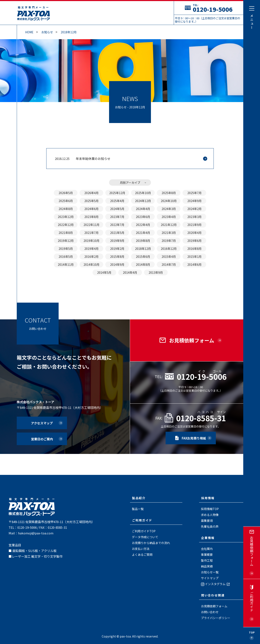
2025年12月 (117, 193)
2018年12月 (69, 32)
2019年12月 (66, 240)
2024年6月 (91, 209)
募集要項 (207, 520)
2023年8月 (91, 217)
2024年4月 (143, 209)
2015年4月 (169, 256)
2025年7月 (194, 193)
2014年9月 (117, 264)
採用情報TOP (210, 509)
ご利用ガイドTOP (144, 531)
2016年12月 (169, 248)
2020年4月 (194, 233)
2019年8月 (143, 240)
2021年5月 (117, 233)
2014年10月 (91, 264)
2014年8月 (143, 264)
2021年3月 (169, 233)
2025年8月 (169, 193)
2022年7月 (117, 225)
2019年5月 (66, 248)
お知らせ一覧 (210, 572)
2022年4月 (143, 225)
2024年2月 (194, 209)
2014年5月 (104, 272)
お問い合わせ (210, 612)
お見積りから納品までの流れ (151, 543)
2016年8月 (194, 248)
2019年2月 (117, 248)
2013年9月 (156, 272)
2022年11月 (91, 225)
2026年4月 (91, 193)
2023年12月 (66, 217)
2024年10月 (169, 201)
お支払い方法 (140, 549)
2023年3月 (194, 217)
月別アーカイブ (130, 182)
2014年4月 (130, 272)
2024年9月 (194, 201)
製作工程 (207, 560)
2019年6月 (194, 240)
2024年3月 (169, 209)
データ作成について (145, 537)
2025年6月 (66, 201)
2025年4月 (117, 201)
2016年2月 (91, 256)
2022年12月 (66, 225)
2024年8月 (66, 209)
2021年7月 (91, 233)
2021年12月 (169, 225)
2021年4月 (143, 233)
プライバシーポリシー (215, 618)
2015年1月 (194, 256)
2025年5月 (91, 201)
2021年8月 (66, 233)
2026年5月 (66, 193)
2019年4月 (91, 248)
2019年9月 (117, 240)
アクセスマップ (42, 423)
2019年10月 (91, 240)
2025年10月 (143, 193)
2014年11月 (66, 264)
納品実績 (207, 566)
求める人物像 (210, 515)
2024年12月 (143, 201)
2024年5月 (117, 209)
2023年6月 (143, 217)
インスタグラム (215, 584)
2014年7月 (169, 264)
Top (252, 632)
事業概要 (207, 554)
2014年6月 (194, 264)
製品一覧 (138, 509)
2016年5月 (66, 256)
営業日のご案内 (42, 439)
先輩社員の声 (210, 526)
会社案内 (207, 549)
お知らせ (47, 32)
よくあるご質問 (142, 554)
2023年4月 (169, 217)
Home (29, 32)
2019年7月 (169, 240)
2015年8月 (117, 256)
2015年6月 (143, 256)
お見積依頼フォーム (214, 606)
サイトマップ (210, 578)
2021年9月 (194, 225)
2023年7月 (117, 217)
